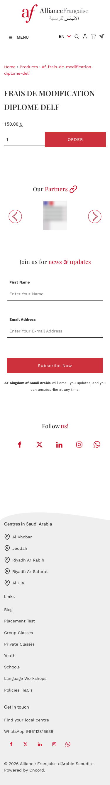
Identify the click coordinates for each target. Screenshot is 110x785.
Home (10, 66)
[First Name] (55, 294)
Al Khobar (18, 537)
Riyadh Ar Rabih (24, 560)
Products (29, 66)
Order (75, 139)
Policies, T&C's (18, 690)
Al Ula (14, 583)
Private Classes (19, 644)
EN (62, 36)
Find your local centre (26, 720)
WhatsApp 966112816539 (28, 731)
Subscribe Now (55, 365)
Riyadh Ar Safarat (26, 571)
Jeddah (15, 548)
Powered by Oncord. (24, 770)
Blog (8, 609)
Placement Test (19, 621)
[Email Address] (55, 331)
